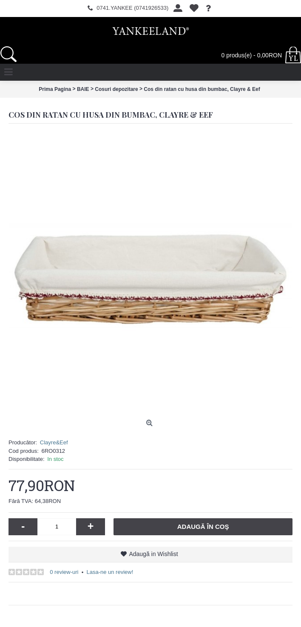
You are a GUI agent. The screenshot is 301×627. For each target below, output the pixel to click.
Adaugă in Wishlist (153, 554)
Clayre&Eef (54, 442)
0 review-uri (64, 572)
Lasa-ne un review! (109, 572)
